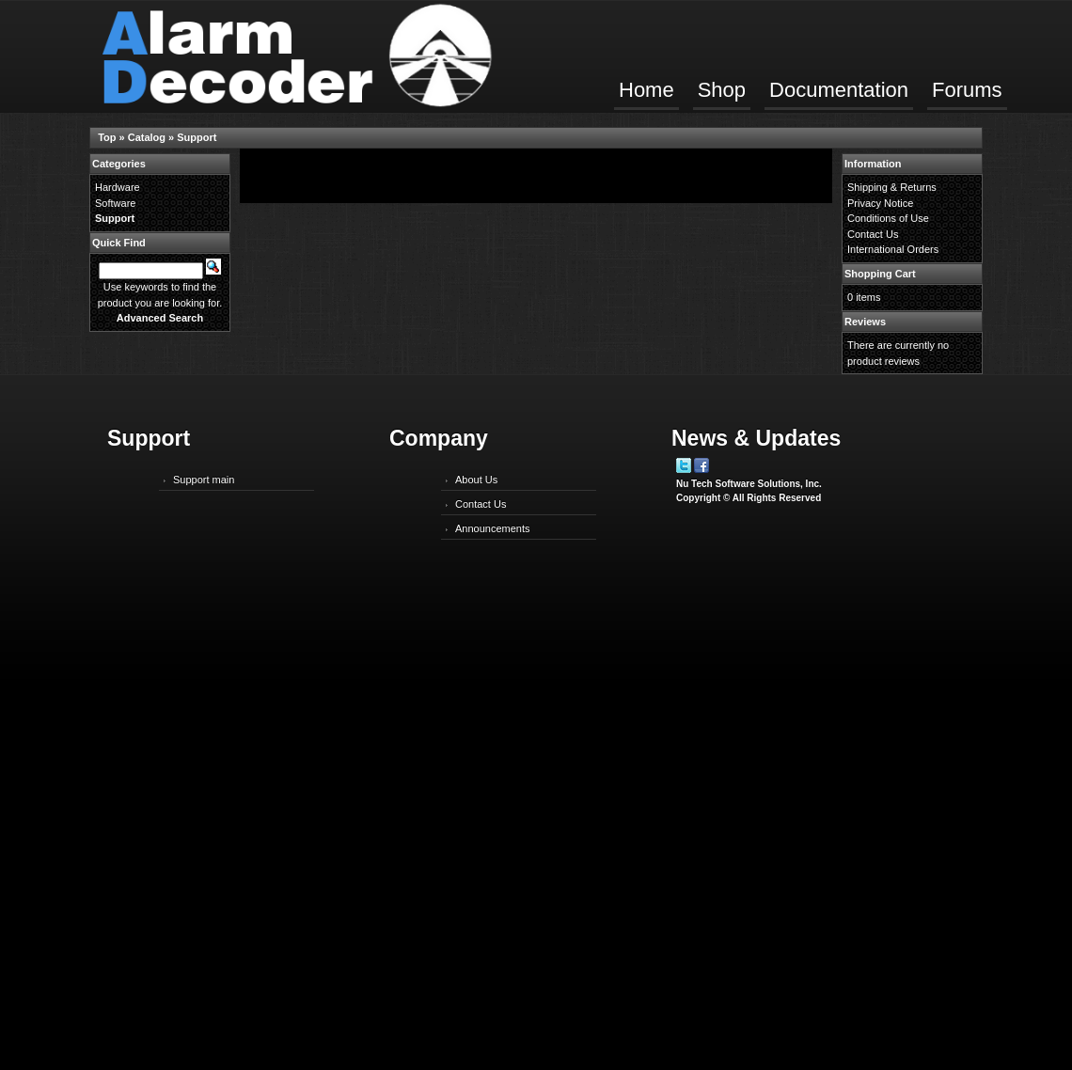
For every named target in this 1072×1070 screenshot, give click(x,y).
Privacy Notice (880, 203)
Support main (203, 479)
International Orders (892, 249)
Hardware (117, 187)
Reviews (865, 321)
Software (115, 203)
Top (107, 137)
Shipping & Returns (892, 187)
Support (196, 137)
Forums (967, 90)
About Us (476, 479)
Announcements (492, 528)
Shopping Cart (880, 273)
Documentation (838, 90)
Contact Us (872, 234)
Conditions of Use (888, 218)
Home (646, 90)
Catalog (147, 137)
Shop (722, 90)
